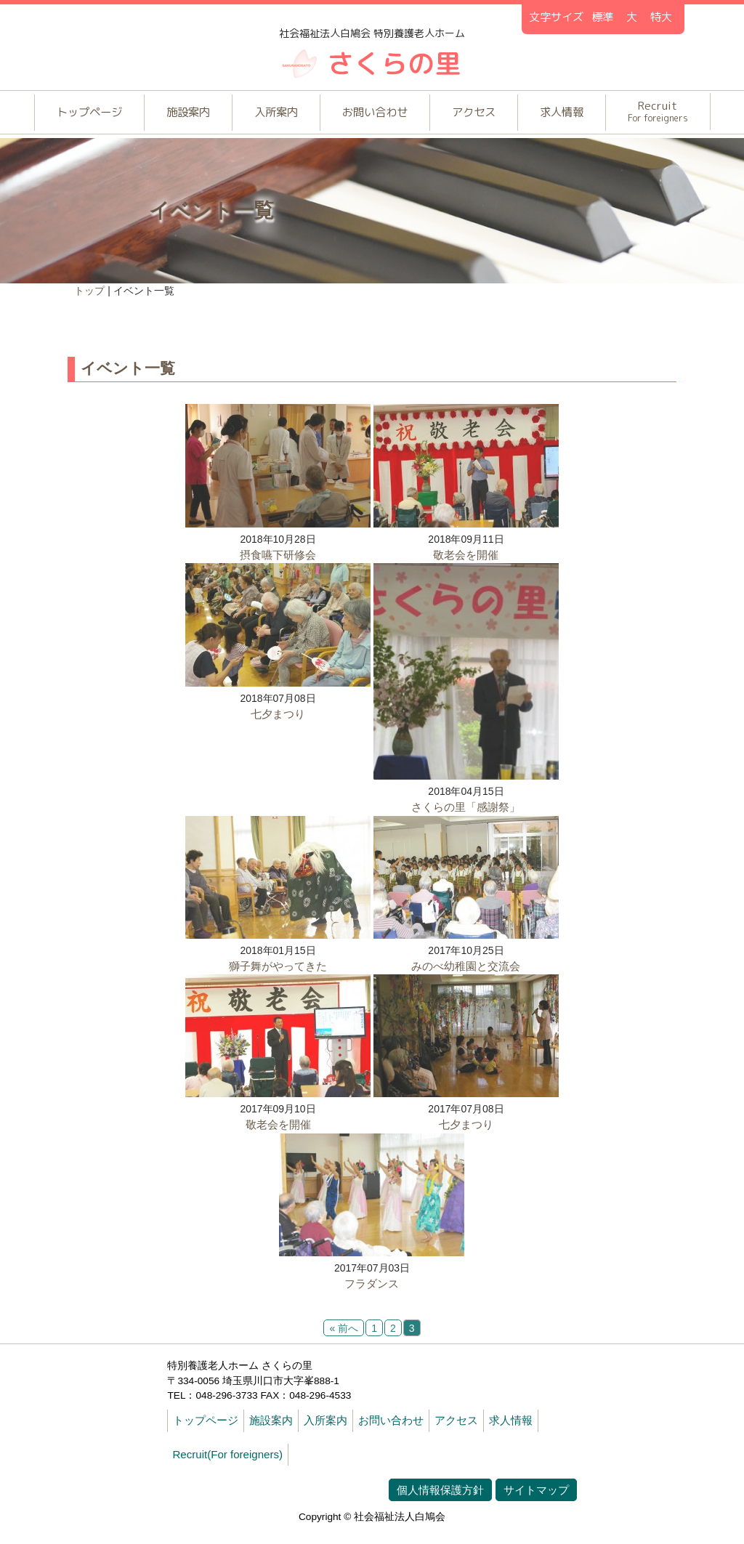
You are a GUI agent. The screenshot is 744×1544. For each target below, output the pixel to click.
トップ (90, 294)
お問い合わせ (376, 115)
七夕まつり (278, 725)
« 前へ (343, 1347)
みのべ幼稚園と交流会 (466, 979)
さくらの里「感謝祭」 (466, 818)
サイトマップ (536, 1509)
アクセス (482, 115)
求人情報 (576, 115)
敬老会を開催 (466, 563)
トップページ (70, 115)
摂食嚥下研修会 (278, 563)
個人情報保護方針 (440, 1509)
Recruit (678, 114)
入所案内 (270, 115)
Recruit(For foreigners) (227, 1473)
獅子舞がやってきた (278, 979)
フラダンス (371, 1301)
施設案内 (176, 115)
